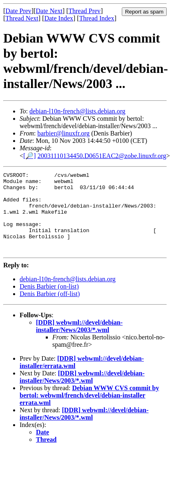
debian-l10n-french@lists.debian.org (77, 111)
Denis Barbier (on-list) (49, 302)
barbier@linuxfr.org (63, 133)
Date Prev (18, 10)
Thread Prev (84, 10)
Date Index (58, 18)
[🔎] (29, 155)
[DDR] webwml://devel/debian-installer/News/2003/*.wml (79, 342)
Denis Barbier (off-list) (50, 309)
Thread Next (21, 18)
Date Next (49, 10)
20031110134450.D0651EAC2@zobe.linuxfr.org (102, 155)
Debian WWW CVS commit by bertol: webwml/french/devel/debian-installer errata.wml (89, 411)
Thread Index (96, 18)
